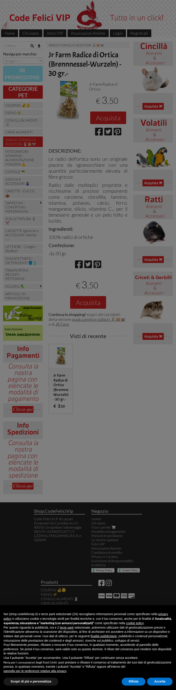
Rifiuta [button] (134, 681)
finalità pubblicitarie (104, 636)
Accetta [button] (159, 681)
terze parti (66, 627)
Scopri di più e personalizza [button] (31, 681)
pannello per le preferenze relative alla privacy (35, 671)
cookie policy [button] (135, 623)
